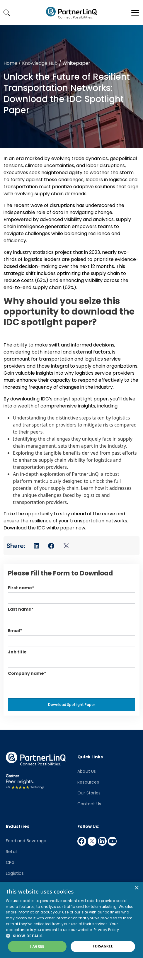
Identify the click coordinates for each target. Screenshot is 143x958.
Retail (11, 852)
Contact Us (89, 804)
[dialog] (71, 920)
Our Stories (89, 793)
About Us (86, 771)
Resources (88, 782)
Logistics (15, 873)
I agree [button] (37, 946)
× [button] (136, 888)
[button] (71, 936)
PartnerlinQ (71, 12)
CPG (10, 862)
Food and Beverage (26, 841)
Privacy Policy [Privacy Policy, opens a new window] (106, 929)
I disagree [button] (103, 946)
